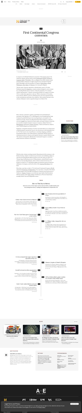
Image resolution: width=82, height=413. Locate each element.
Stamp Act (29, 89)
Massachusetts (19, 111)
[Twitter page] (7, 393)
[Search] (61, 1)
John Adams (26, 85)
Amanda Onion (26, 335)
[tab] (17, 4)
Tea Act (26, 103)
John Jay (33, 85)
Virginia (24, 146)
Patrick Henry (43, 83)
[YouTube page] (9, 393)
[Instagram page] (12, 393)
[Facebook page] (4, 393)
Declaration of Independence (29, 143)
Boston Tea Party (34, 111)
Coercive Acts (46, 77)
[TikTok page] (15, 393)
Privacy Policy (41, 407)
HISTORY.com (12, 328)
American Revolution (45, 137)
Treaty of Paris (31, 148)
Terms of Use (38, 406)
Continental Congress (41, 78)
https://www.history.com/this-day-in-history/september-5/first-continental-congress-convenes (61, 340)
